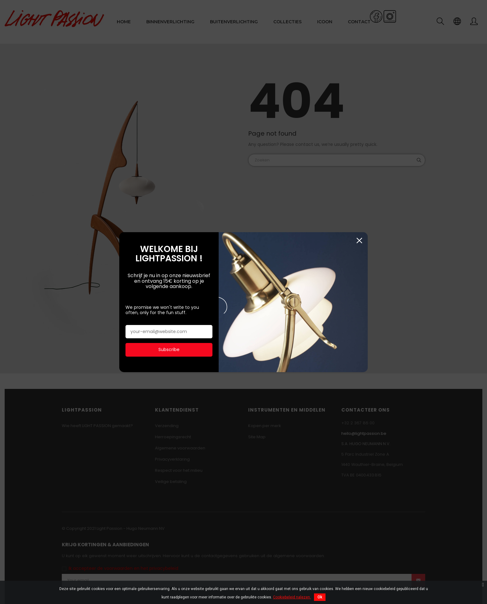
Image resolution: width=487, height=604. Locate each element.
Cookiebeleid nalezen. (292, 597)
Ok (319, 597)
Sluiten (359, 237)
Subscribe (169, 346)
